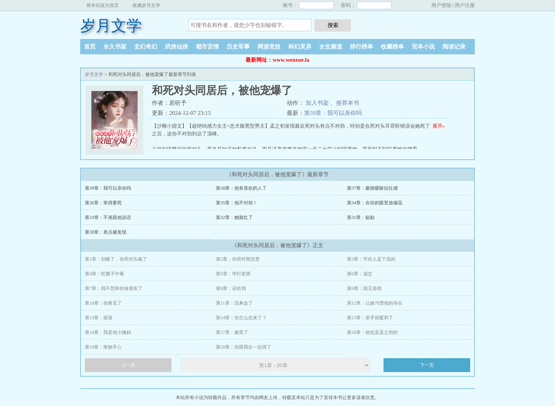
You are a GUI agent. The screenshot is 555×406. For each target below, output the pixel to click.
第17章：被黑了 (232, 332)
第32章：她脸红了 (234, 217)
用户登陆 (441, 5)
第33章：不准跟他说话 (108, 217)
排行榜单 (361, 47)
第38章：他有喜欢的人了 (241, 188)
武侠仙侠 (176, 47)
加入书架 (317, 103)
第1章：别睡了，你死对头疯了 (116, 259)
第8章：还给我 (231, 288)
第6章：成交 (359, 273)
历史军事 (238, 47)
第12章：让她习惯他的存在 (374, 303)
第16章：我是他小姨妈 (108, 332)
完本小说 (423, 47)
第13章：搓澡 (99, 317)
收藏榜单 (392, 47)
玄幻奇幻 (145, 47)
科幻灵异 (299, 47)
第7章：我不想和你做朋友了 (114, 288)
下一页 (427, 365)
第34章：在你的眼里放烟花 (374, 203)
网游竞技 (269, 47)
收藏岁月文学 (146, 5)
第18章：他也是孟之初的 (372, 332)
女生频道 (330, 47)
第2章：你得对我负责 (238, 259)
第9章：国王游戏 (364, 288)
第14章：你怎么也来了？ (241, 317)
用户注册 (465, 5)
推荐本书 (347, 103)
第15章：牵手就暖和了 (370, 317)
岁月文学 (111, 25)
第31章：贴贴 (361, 217)
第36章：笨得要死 (103, 203)
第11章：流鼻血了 (234, 303)
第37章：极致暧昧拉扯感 (372, 188)
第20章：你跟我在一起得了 (243, 347)
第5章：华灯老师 (233, 273)
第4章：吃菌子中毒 (104, 273)
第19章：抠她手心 (103, 347)
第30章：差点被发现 (105, 232)
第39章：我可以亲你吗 (333, 113)
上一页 (128, 365)
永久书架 (114, 47)
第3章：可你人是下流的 (371, 259)
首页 (90, 47)
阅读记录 (454, 47)
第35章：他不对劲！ (236, 203)
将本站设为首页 (102, 5)
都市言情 (207, 47)
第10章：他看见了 (103, 303)
